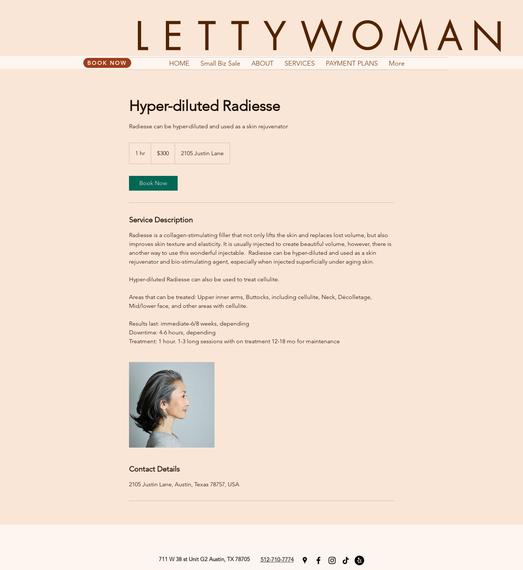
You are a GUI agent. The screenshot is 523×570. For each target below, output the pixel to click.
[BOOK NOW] (107, 63)
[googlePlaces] (305, 560)
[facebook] (318, 560)
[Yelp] (359, 560)
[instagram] (332, 560)
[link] (153, 183)
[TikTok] (346, 560)
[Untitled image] (172, 405)
